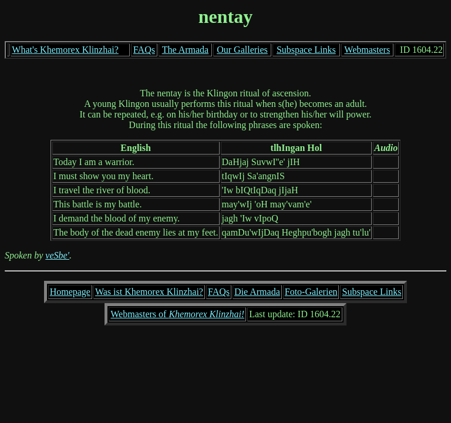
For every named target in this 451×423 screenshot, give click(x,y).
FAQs (144, 50)
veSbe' (57, 255)
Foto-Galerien (311, 292)
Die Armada (257, 292)
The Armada (185, 50)
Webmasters (367, 50)
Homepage (70, 292)
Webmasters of (177, 314)
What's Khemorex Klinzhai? (65, 50)
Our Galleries (242, 50)
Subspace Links (306, 50)
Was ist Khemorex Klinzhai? (149, 292)
